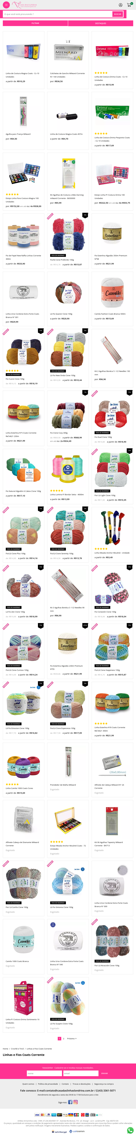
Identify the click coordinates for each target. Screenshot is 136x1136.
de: (51, 264)
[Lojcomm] (76, 1131)
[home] (24, 4)
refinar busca (35, 23)
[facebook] (70, 1102)
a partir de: (11, 81)
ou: (28, 206)
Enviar (104, 1073)
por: (52, 81)
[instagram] (75, 1102)
